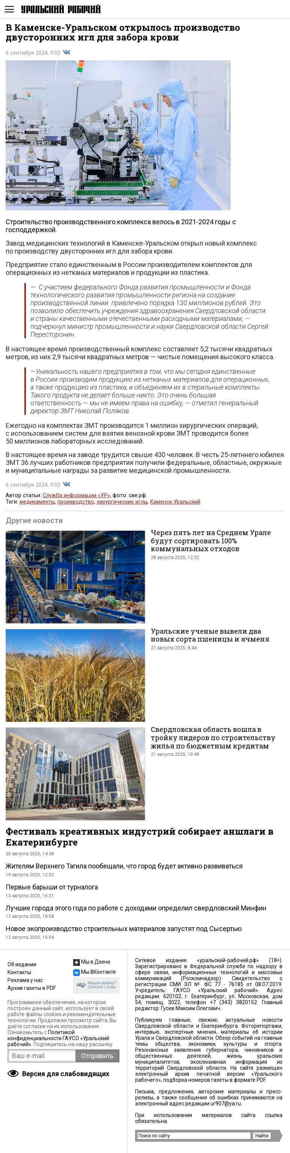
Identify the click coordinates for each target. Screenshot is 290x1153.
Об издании (22, 964)
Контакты (19, 972)
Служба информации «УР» (76, 495)
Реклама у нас (25, 980)
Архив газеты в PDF (32, 988)
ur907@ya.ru (225, 1104)
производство (75, 502)
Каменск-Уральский (175, 502)
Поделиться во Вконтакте (66, 52)
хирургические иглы (122, 502)
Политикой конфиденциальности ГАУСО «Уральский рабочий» (58, 1038)
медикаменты (37, 502)
